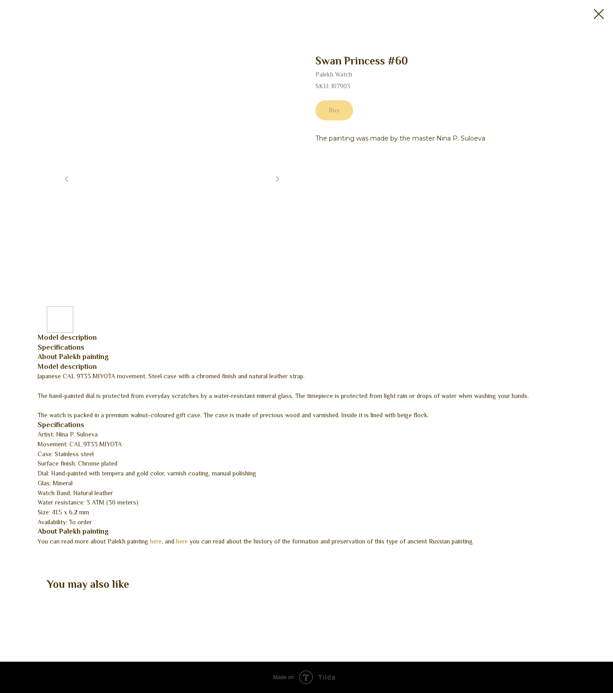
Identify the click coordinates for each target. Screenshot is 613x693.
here (156, 541)
